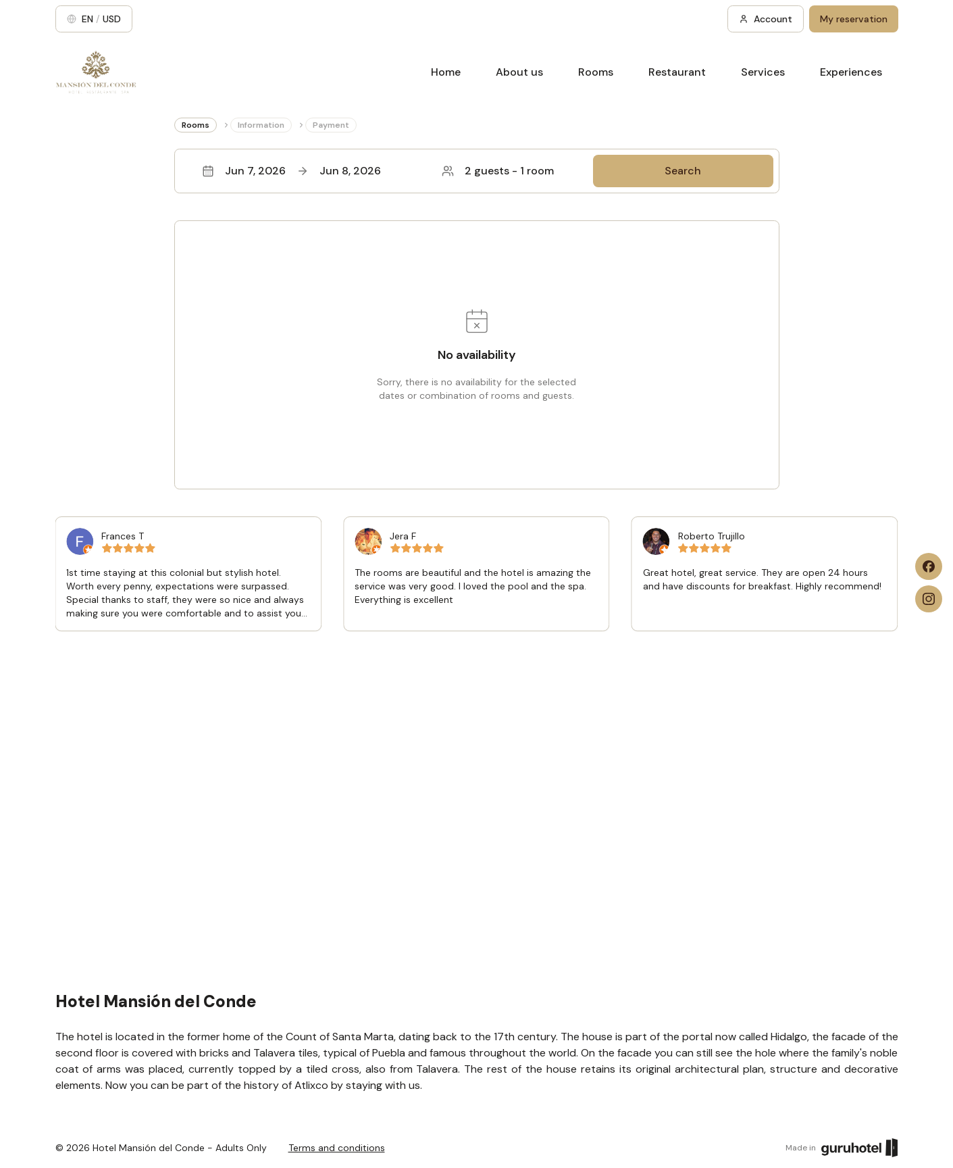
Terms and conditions (336, 1148)
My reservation (853, 19)
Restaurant (677, 72)
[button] (476, 171)
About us (519, 72)
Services (763, 72)
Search (683, 171)
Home (446, 72)
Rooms (595, 72)
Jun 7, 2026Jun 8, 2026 (291, 171)
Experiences (851, 72)
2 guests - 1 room (498, 171)
